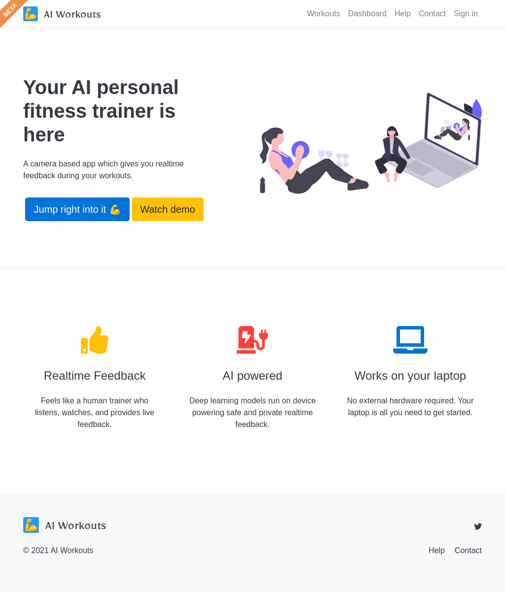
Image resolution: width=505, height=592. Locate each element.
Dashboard (367, 13)
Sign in (466, 13)
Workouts (323, 13)
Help (403, 13)
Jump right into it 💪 (77, 209)
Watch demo (167, 209)
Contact (432, 13)
